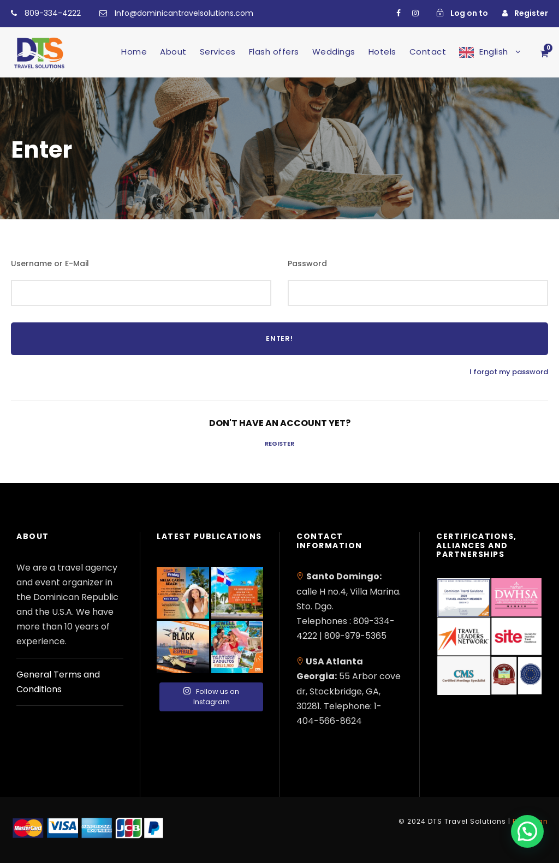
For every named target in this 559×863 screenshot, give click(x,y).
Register (279, 443)
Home (134, 51)
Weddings (333, 51)
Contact (428, 51)
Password (307, 263)
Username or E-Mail (50, 263)
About (173, 51)
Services (218, 51)
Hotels (382, 51)
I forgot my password (508, 372)
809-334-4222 (53, 13)
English (493, 51)
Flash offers (274, 51)
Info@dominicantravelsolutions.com (184, 13)
